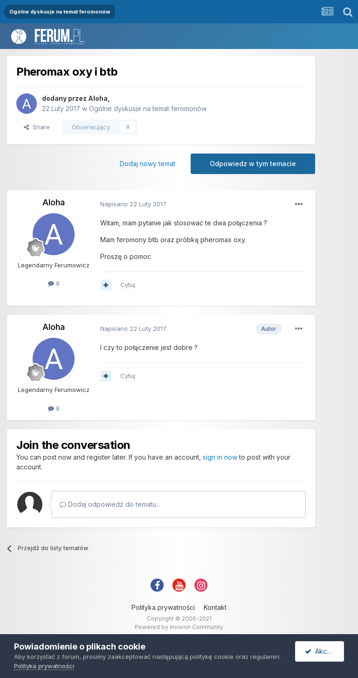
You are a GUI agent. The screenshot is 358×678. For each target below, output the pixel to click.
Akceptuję (324, 651)
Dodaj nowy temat (147, 164)
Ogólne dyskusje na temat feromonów (148, 108)
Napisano (133, 204)
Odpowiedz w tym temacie (253, 164)
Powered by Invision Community (179, 626)
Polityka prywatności (163, 607)
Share (37, 127)
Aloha (98, 98)
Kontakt (215, 607)
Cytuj (127, 284)
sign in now (220, 457)
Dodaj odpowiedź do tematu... (110, 504)
